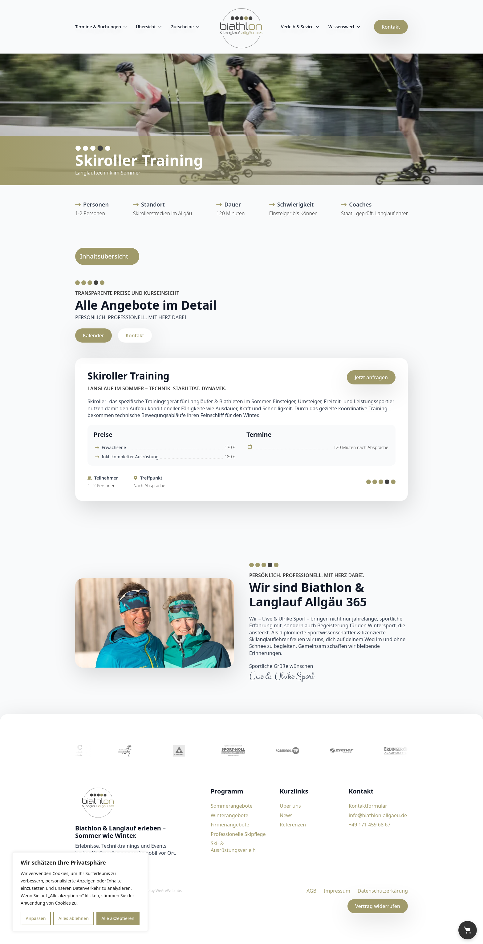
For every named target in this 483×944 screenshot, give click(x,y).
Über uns (290, 805)
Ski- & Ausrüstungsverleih (233, 847)
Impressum (337, 890)
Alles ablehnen (74, 918)
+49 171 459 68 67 (370, 824)
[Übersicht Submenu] (158, 27)
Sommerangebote (232, 805)
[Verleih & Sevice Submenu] (316, 27)
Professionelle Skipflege (238, 834)
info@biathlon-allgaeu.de (378, 815)
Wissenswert (341, 27)
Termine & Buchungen (98, 27)
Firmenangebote (230, 824)
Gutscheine (182, 27)
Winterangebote (229, 815)
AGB (311, 890)
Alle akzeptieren (117, 918)
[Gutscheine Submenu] (196, 27)
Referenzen (293, 824)
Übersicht (146, 27)
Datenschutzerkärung (383, 890)
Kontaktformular (368, 805)
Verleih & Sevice (297, 27)
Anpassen (36, 918)
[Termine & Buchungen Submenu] (124, 27)
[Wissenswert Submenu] (357, 27)
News (286, 815)
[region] (80, 892)
